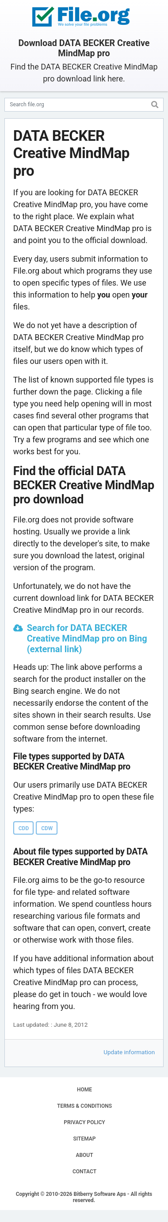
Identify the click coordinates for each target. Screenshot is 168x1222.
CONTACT (84, 1171)
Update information (129, 1052)
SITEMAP (84, 1139)
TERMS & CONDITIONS (84, 1106)
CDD (24, 828)
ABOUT (84, 1155)
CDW (47, 828)
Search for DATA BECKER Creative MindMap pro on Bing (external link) (87, 638)
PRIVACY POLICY (84, 1122)
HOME (84, 1090)
